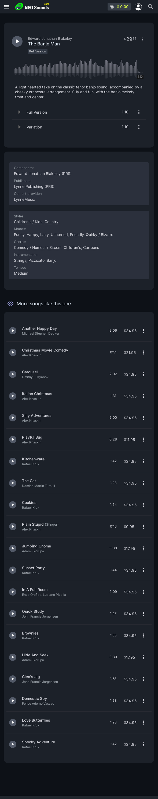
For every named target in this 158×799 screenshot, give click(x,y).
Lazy (44, 234)
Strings (20, 260)
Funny (19, 234)
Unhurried (59, 234)
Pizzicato (36, 260)
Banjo (51, 260)
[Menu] (6, 6)
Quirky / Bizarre (99, 234)
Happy (32, 234)
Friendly (77, 234)
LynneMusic (24, 199)
